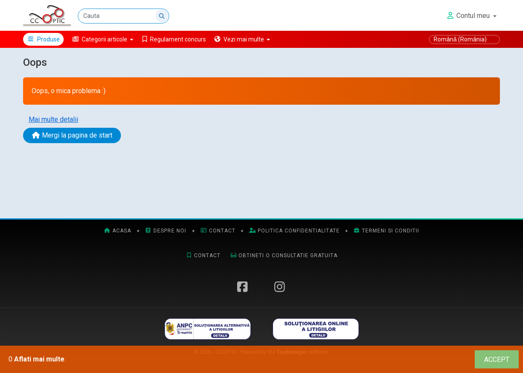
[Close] (497, 359)
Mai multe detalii (53, 119)
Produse (43, 39)
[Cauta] (123, 16)
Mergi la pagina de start (72, 135)
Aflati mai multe (39, 359)
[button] (103, 39)
